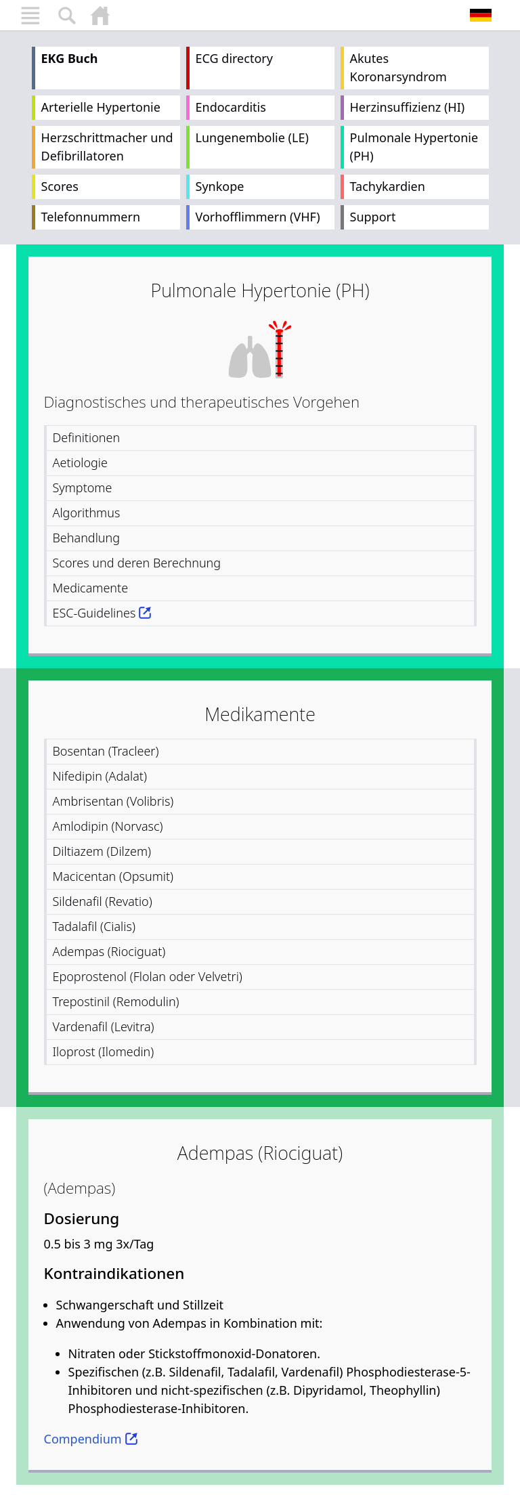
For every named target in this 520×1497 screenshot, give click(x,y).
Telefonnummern (91, 217)
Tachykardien (387, 186)
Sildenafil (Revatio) (102, 901)
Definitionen (87, 437)
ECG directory (234, 58)
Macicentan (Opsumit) (113, 876)
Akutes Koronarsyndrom (398, 67)
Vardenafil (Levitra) (103, 1026)
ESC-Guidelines (94, 613)
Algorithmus (87, 512)
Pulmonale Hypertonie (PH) (414, 146)
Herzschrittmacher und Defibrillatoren (107, 146)
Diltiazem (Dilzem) (102, 851)
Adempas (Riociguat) (109, 951)
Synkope (220, 186)
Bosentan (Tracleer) (106, 751)
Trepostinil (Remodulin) (116, 1001)
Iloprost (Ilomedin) (103, 1051)
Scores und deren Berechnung (137, 563)
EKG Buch (69, 58)
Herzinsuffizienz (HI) (407, 107)
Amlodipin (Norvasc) (108, 826)
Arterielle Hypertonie (100, 107)
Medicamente (91, 588)
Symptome (82, 487)
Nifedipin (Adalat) (100, 776)
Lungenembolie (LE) (252, 137)
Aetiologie (80, 462)
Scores (60, 186)
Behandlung (87, 537)
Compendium (83, 1439)
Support (373, 217)
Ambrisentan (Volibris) (113, 801)
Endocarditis (231, 107)
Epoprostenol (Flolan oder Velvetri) (147, 976)
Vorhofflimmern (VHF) (258, 217)
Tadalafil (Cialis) (94, 926)
